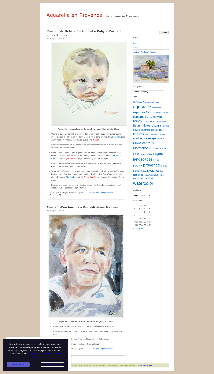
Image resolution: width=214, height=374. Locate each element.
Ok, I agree (18, 364)
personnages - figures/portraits (101, 192)
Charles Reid (116, 137)
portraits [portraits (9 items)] (138, 165)
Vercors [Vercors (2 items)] (136, 178)
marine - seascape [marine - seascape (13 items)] (144, 138)
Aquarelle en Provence (74, 15)
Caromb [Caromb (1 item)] (149, 117)
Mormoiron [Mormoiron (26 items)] (141, 148)
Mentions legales (146, 365)
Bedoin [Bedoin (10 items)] (150, 112)
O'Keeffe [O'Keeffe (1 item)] (143, 154)
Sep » (141, 228)
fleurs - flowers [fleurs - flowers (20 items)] (143, 125)
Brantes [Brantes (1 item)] (157, 113)
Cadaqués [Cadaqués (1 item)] (164, 113)
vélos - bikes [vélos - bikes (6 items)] (146, 178)
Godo (135, 48)
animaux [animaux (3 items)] (155, 102)
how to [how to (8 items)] (137, 129)
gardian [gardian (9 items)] (158, 125)
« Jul (135, 228)
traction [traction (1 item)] (146, 175)
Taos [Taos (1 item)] (161, 171)
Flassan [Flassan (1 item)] (163, 121)
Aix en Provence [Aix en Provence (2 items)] (144, 102)
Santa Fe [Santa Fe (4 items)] (137, 171)
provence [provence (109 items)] (151, 165)
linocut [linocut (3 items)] (147, 134)
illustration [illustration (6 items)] (146, 129)
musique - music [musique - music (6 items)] (157, 148)
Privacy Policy (52, 364)
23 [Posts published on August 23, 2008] (147, 222)
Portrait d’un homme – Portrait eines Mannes (82, 207)
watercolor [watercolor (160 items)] (143, 183)
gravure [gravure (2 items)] (166, 126)
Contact (136, 43)
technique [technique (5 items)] (138, 174)
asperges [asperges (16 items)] (139, 112)
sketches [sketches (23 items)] (153, 170)
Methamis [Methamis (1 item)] (160, 139)
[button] (135, 68)
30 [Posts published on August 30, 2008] (147, 225)
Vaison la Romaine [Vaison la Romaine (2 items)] (157, 175)
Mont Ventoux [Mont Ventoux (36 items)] (143, 143)
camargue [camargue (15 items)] (139, 116)
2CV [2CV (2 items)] (135, 102)
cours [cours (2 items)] (144, 121)
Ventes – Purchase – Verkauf (144, 52)
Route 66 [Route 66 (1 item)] (163, 166)
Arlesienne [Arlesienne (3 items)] (156, 108)
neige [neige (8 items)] (136, 154)
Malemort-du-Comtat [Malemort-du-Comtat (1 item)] (158, 134)
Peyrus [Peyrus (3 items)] (156, 160)
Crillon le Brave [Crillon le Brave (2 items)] (153, 121)
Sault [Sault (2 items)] (144, 171)
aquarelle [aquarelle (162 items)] (142, 106)
